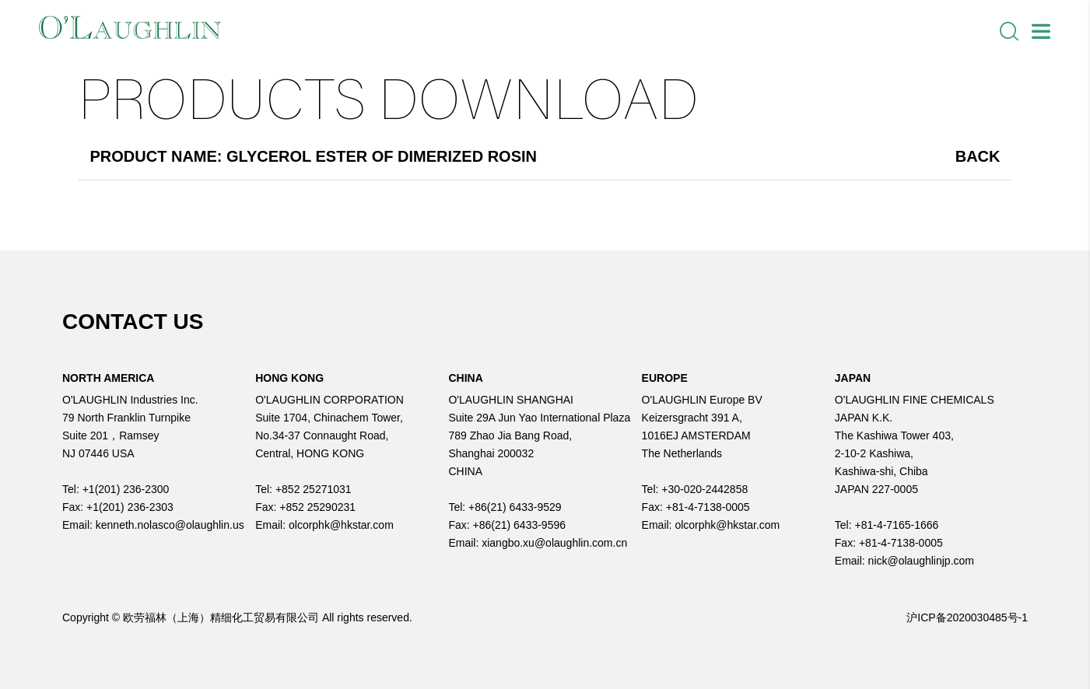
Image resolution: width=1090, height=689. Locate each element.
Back (978, 156)
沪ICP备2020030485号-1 (967, 617)
